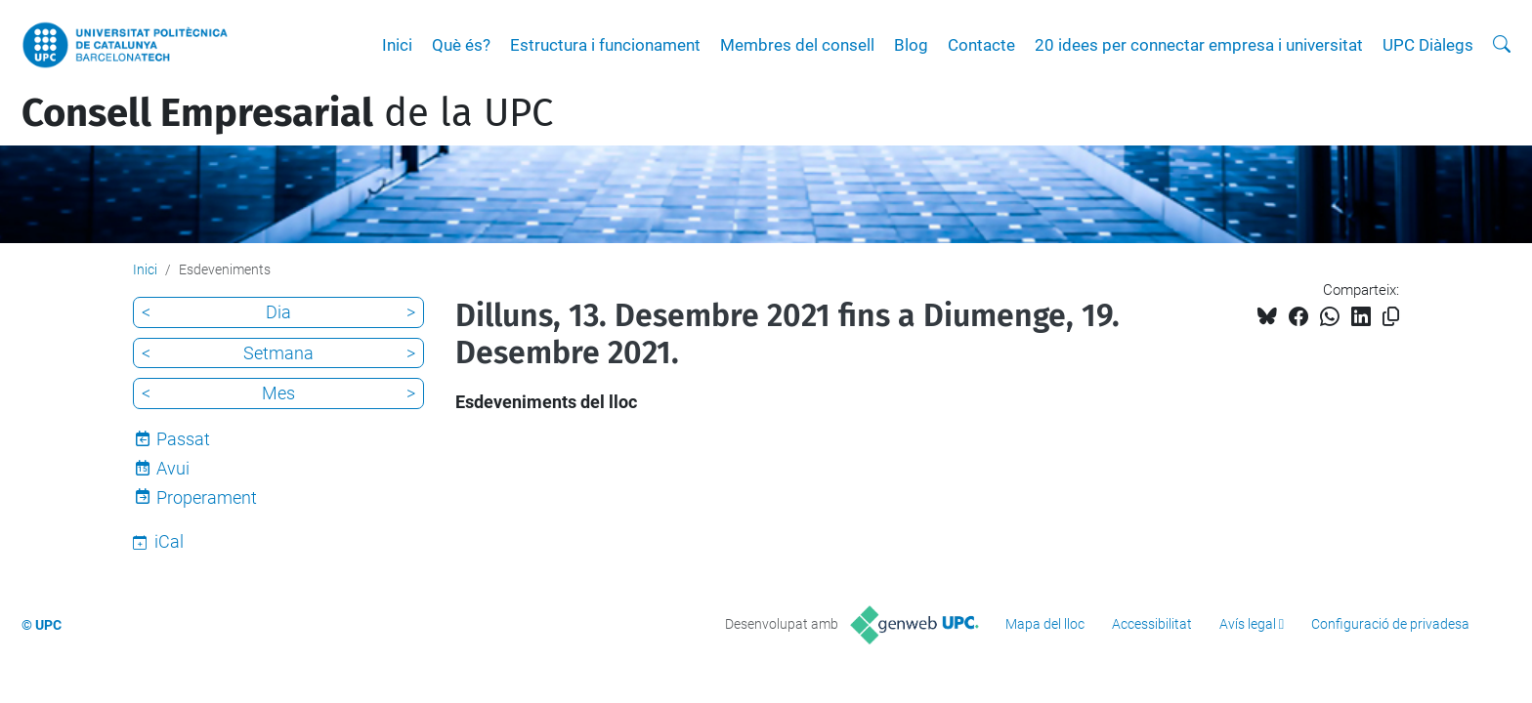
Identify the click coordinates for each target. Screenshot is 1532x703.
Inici (397, 45)
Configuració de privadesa (1390, 624)
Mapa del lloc (1045, 624)
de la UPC (287, 113)
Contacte (981, 45)
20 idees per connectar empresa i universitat (1199, 45)
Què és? (461, 45)
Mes (278, 393)
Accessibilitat (1152, 624)
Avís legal (1247, 624)
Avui (173, 468)
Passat (183, 439)
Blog (911, 45)
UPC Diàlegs (1428, 45)
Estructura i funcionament (605, 45)
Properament (206, 497)
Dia (278, 312)
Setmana (278, 353)
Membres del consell (797, 45)
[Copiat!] (1391, 317)
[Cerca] (1502, 45)
